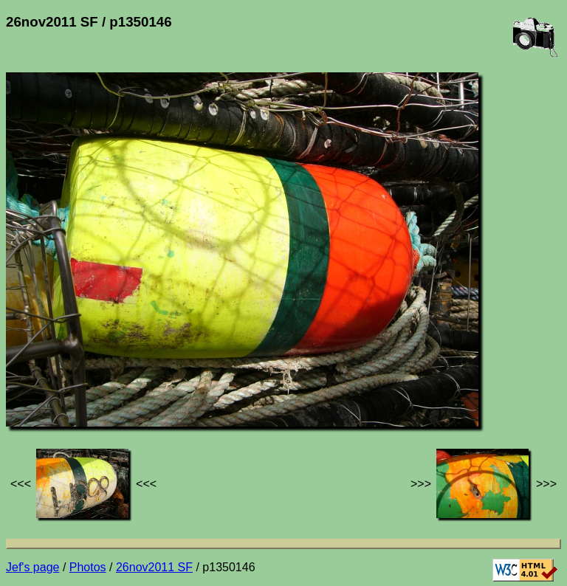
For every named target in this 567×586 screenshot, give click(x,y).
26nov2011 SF (154, 567)
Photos (87, 567)
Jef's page (32, 567)
